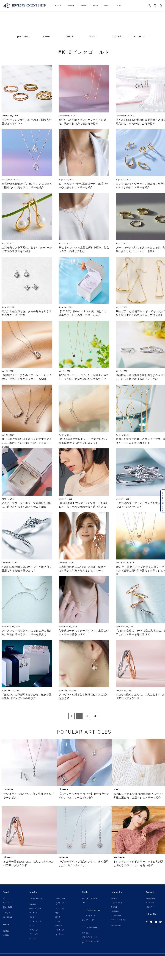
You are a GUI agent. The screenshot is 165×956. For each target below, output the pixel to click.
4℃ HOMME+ (8, 917)
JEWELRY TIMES (83, 24)
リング (31, 917)
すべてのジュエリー (36, 899)
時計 (57, 913)
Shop (95, 6)
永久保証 (85, 933)
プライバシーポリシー (118, 920)
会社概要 (114, 907)
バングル (32, 938)
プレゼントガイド (89, 916)
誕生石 (57, 917)
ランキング (59, 930)
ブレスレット (60, 898)
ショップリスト (116, 903)
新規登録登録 (151, 898)
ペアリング (59, 908)
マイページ (150, 903)
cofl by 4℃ (7, 913)
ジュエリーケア (88, 920)
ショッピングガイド (89, 898)
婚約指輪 (6, 931)
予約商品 (58, 925)
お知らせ (114, 898)
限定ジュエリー (35, 908)
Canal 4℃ (6, 903)
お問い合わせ (116, 925)
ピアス (31, 925)
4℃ (4, 898)
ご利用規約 (115, 911)
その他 (57, 921)
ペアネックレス (60, 903)
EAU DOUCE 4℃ (7, 907)
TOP (152, 877)
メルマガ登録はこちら (153, 927)
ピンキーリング (35, 921)
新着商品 (32, 904)
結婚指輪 (6, 935)
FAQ (83, 903)
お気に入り (150, 907)
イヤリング (33, 930)
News (106, 6)
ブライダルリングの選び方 (91, 942)
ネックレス (33, 913)
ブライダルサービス (89, 937)
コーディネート (60, 934)
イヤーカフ (33, 934)
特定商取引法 (116, 915)
